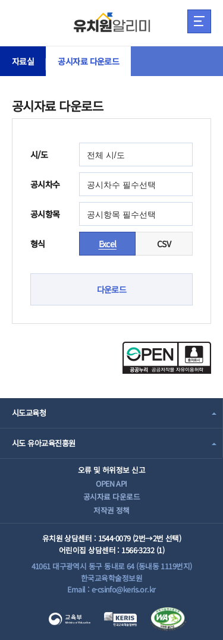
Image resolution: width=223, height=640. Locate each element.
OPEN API (111, 483)
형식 (37, 244)
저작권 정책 (111, 510)
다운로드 (112, 289)
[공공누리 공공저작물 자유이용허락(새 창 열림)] (167, 370)
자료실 (23, 61)
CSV (164, 244)
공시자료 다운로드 (88, 61)
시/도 (39, 154)
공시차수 (45, 184)
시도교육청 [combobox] (29, 412)
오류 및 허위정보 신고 (111, 469)
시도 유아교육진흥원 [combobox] (43, 443)
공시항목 (45, 214)
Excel (108, 244)
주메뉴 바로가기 (0, 0)
